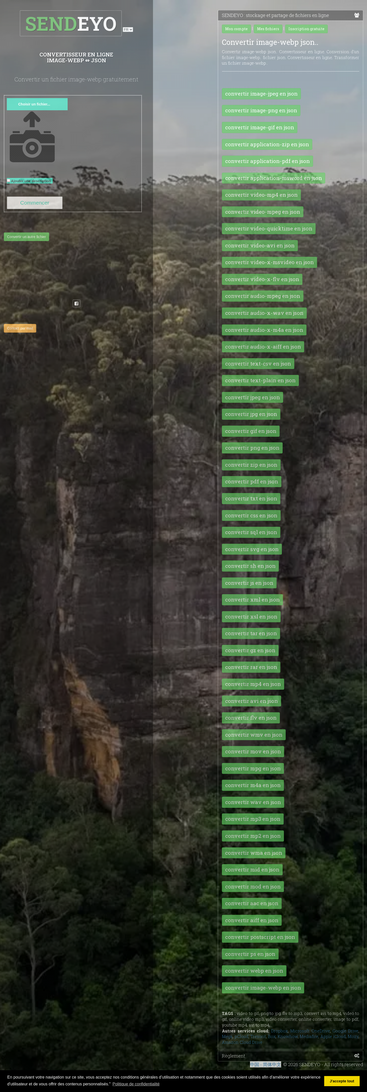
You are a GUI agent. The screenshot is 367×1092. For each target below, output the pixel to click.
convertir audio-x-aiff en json (263, 346)
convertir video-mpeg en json (262, 211)
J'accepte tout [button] (342, 1081)
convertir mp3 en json (252, 818)
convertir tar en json (251, 633)
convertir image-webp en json (263, 987)
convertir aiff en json (251, 920)
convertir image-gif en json (259, 127)
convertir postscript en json (260, 936)
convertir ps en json (250, 953)
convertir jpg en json (251, 413)
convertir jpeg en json (252, 397)
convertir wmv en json (253, 734)
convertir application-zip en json (267, 144)
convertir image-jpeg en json (261, 93)
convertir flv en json (251, 717)
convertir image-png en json (261, 110)
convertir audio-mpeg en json (262, 295)
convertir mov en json (253, 751)
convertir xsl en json (251, 616)
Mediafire (309, 1036)
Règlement (290, 1056)
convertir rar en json (251, 666)
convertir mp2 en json (253, 835)
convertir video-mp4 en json (261, 194)
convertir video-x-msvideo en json (269, 262)
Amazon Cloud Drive (242, 1042)
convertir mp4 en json (253, 683)
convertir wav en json (253, 802)
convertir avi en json (251, 700)
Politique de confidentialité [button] (136, 1084)
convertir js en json (249, 582)
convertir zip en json (251, 464)
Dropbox (279, 1030)
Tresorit (258, 1036)
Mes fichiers (268, 28)
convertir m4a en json (253, 785)
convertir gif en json (250, 430)
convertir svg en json (252, 549)
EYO (71, 23)
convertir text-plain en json (260, 380)
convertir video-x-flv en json (262, 279)
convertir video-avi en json (260, 245)
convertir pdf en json (251, 481)
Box (272, 1036)
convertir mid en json (252, 869)
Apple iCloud (333, 1036)
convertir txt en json (251, 498)
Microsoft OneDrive (310, 1030)
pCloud (241, 1036)
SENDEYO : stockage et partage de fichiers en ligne (290, 15)
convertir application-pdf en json (267, 161)
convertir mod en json (253, 886)
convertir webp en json (254, 970)
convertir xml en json (252, 599)
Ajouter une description (30, 181)
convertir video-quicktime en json (268, 228)
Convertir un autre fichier (26, 237)
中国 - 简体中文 (265, 1064)
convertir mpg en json (253, 768)
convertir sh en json (250, 565)
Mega (227, 1036)
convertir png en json (252, 447)
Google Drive (345, 1030)
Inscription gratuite (306, 28)
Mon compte (236, 28)
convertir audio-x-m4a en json (264, 329)
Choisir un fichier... (34, 104)
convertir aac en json (251, 903)
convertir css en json (251, 515)
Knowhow (288, 1036)
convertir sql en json (251, 532)
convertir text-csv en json (258, 363)
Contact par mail (20, 328)
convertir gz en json (250, 650)
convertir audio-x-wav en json (264, 312)
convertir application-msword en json (273, 177)
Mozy (353, 1036)
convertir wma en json (253, 852)
